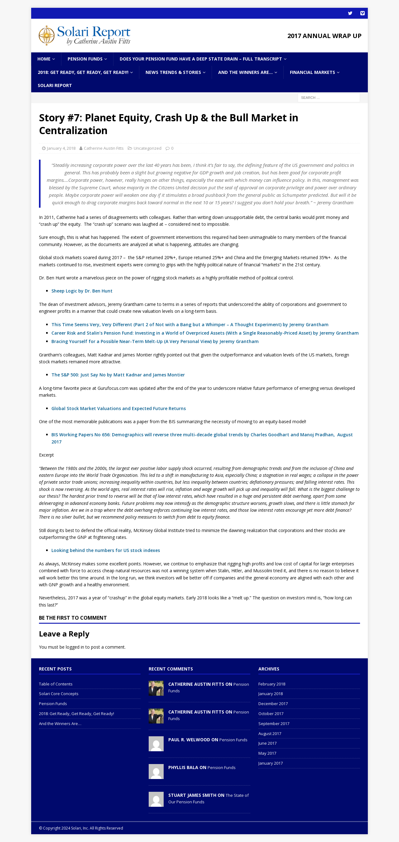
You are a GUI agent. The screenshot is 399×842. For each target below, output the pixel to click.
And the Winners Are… (245, 72)
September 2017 (273, 723)
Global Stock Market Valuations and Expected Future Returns (118, 408)
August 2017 (269, 733)
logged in (75, 647)
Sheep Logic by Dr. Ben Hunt (82, 291)
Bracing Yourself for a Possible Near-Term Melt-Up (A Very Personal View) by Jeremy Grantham (155, 341)
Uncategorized (147, 148)
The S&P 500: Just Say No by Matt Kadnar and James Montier (118, 375)
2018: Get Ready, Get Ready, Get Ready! (83, 72)
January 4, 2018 (61, 148)
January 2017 (270, 763)
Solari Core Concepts (59, 693)
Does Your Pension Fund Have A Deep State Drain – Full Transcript (201, 59)
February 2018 (271, 684)
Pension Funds (85, 59)
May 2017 (267, 753)
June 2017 (267, 743)
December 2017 (273, 703)
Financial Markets (312, 72)
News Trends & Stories (173, 72)
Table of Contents (56, 684)
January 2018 (270, 693)
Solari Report (55, 85)
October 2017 (270, 713)
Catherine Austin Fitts (104, 148)
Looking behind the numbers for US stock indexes (105, 550)
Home (43, 59)
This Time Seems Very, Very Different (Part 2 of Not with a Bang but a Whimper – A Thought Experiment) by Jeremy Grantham (190, 324)
